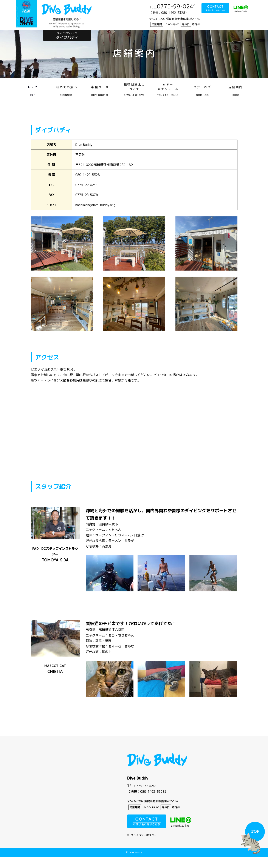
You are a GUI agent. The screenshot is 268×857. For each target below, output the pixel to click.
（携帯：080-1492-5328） (147, 791)
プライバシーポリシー (143, 835)
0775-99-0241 (145, 786)
